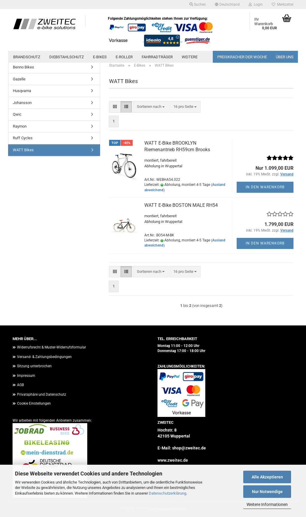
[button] (227, 4)
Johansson (22, 102)
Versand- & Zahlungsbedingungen (44, 357)
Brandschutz (26, 57)
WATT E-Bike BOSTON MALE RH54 (181, 205)
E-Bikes (100, 57)
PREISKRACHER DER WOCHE (242, 57)
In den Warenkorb (265, 187)
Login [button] (256, 4)
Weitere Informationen (267, 504)
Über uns (284, 57)
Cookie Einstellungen (34, 403)
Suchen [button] (197, 4)
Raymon (20, 126)
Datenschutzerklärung (167, 493)
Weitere (190, 57)
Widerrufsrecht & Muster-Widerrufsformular (51, 347)
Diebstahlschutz (66, 57)
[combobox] (151, 107)
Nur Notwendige (267, 491)
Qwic (17, 114)
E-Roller (124, 57)
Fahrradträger (157, 57)
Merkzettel (282, 4)
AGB (20, 385)
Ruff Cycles (23, 138)
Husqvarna (22, 90)
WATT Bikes (23, 150)
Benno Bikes (23, 67)
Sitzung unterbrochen (34, 366)
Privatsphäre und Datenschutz (41, 394)
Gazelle (19, 79)
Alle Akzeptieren (267, 477)
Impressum (26, 376)
